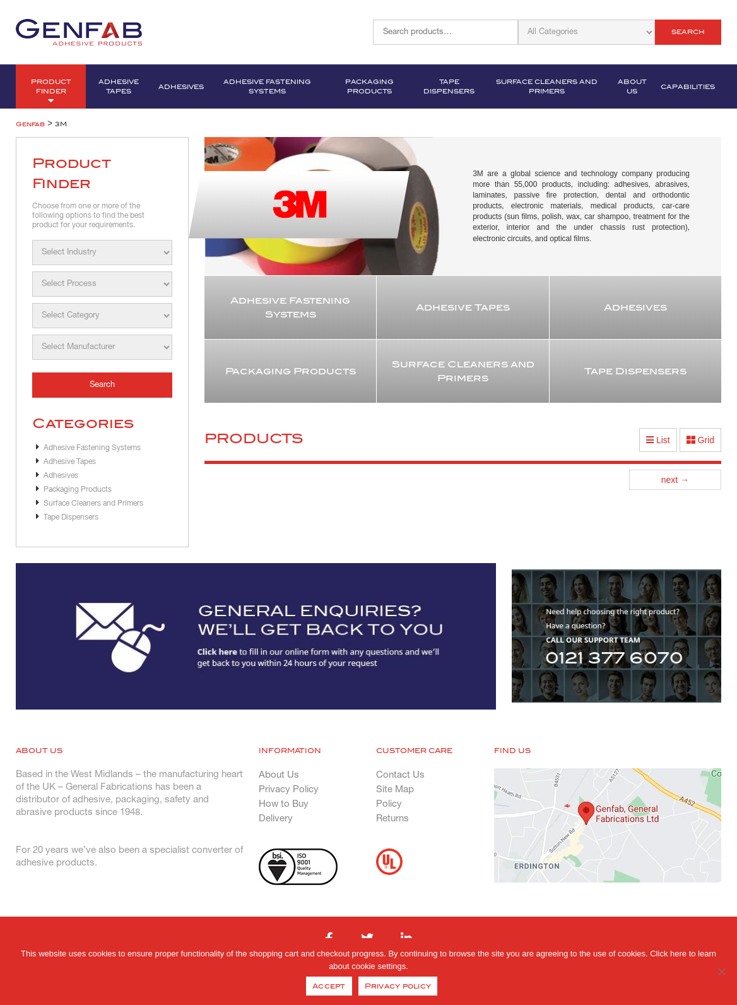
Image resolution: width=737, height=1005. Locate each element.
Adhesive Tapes (118, 86)
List (658, 440)
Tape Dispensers (449, 86)
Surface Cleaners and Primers (547, 86)
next (675, 480)
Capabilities (688, 86)
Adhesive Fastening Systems (267, 86)
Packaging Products (369, 86)
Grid (700, 440)
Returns (392, 818)
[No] (721, 971)
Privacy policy (398, 986)
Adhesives (181, 86)
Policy (389, 804)
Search (688, 31)
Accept (329, 986)
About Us (632, 86)
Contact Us (400, 775)
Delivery (276, 818)
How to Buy (284, 804)
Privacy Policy (289, 789)
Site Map (395, 789)
